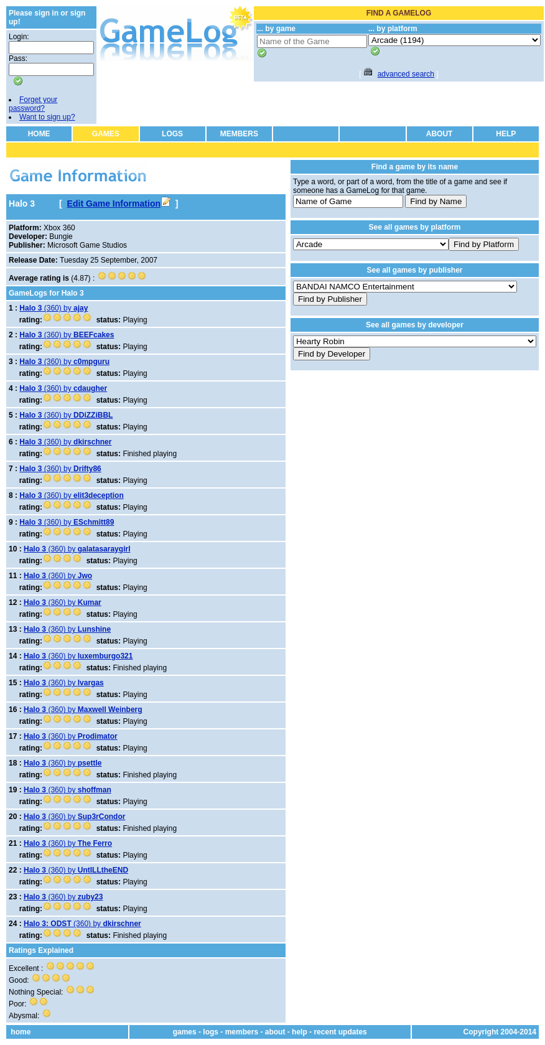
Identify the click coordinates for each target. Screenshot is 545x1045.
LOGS (172, 133)
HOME (39, 133)
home (20, 1032)
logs (210, 1032)
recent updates (340, 1032)
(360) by (53, 308)
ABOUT (439, 133)
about (275, 1032)
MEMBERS (239, 133)
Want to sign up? (47, 117)
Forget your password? (33, 104)
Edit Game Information (118, 204)
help (299, 1032)
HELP (506, 133)
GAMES (105, 133)
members (241, 1032)
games (185, 1032)
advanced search (406, 74)
